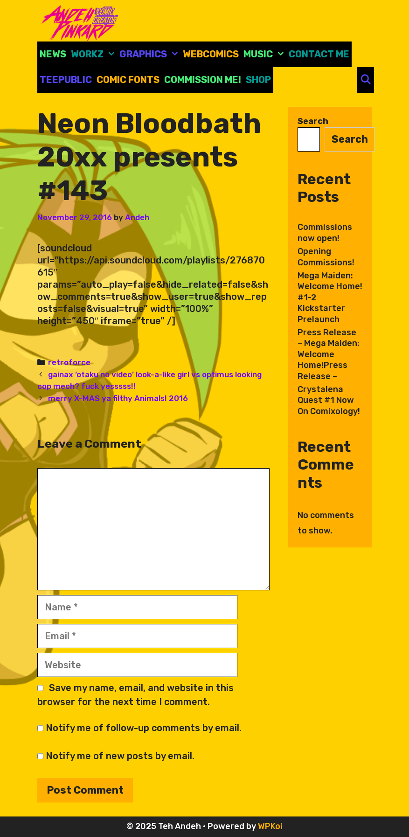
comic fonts (128, 79)
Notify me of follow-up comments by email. (144, 727)
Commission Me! (202, 79)
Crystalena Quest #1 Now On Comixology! (329, 400)
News (53, 54)
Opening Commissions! (326, 256)
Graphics (149, 54)
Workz (94, 54)
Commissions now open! (325, 232)
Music (264, 54)
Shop (258, 79)
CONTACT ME (319, 54)
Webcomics (211, 54)
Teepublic (66, 79)
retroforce (69, 362)
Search (313, 121)
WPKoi (270, 826)
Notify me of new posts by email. (120, 755)
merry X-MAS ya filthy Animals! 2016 (118, 398)
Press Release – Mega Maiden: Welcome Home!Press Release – (329, 354)
